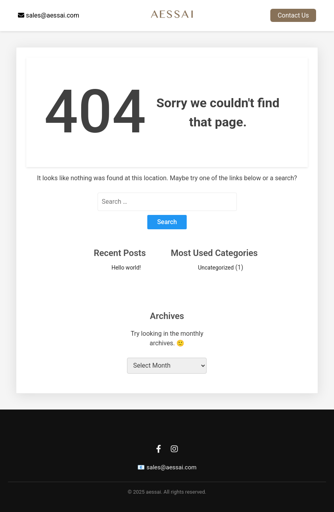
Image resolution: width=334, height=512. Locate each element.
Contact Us (293, 15)
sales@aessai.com (48, 15)
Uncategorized (216, 267)
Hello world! (126, 267)
